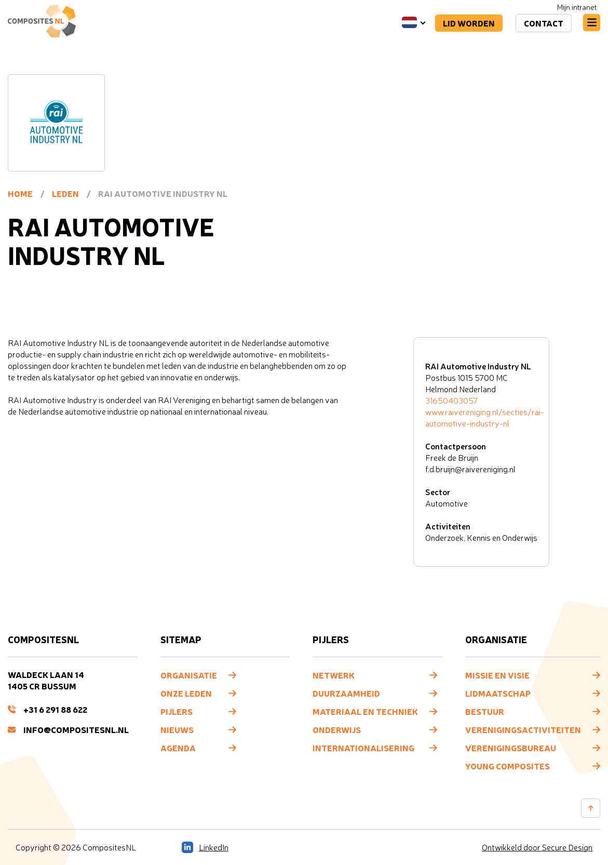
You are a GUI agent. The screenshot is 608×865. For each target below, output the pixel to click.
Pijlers (176, 711)
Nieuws (177, 729)
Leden (65, 193)
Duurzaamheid (346, 693)
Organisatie (188, 675)
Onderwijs (337, 729)
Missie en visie (497, 675)
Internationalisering (363, 747)
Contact (543, 23)
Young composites (507, 765)
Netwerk (334, 675)
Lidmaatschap (498, 693)
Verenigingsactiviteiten (523, 729)
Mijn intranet (577, 7)
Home (20, 193)
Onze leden (186, 693)
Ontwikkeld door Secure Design (537, 847)
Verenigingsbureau (510, 747)
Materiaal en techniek (365, 711)
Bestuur (484, 711)
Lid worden (469, 23)
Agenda (178, 747)
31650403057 (451, 400)
